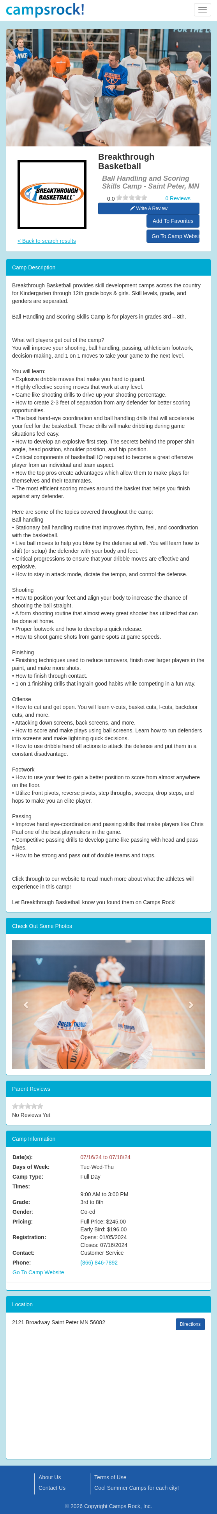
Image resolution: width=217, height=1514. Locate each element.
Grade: (21, 1202)
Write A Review (149, 208)
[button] (26, 1004)
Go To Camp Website (175, 236)
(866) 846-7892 (99, 1262)
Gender (22, 1212)
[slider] (131, 197)
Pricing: (22, 1221)
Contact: (23, 1253)
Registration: (29, 1237)
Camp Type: (27, 1177)
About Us (50, 1477)
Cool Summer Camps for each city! (136, 1488)
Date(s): (22, 1157)
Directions (190, 1324)
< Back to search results (47, 241)
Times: (21, 1186)
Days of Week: (30, 1167)
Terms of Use (110, 1477)
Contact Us (52, 1488)
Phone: (21, 1262)
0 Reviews (178, 198)
